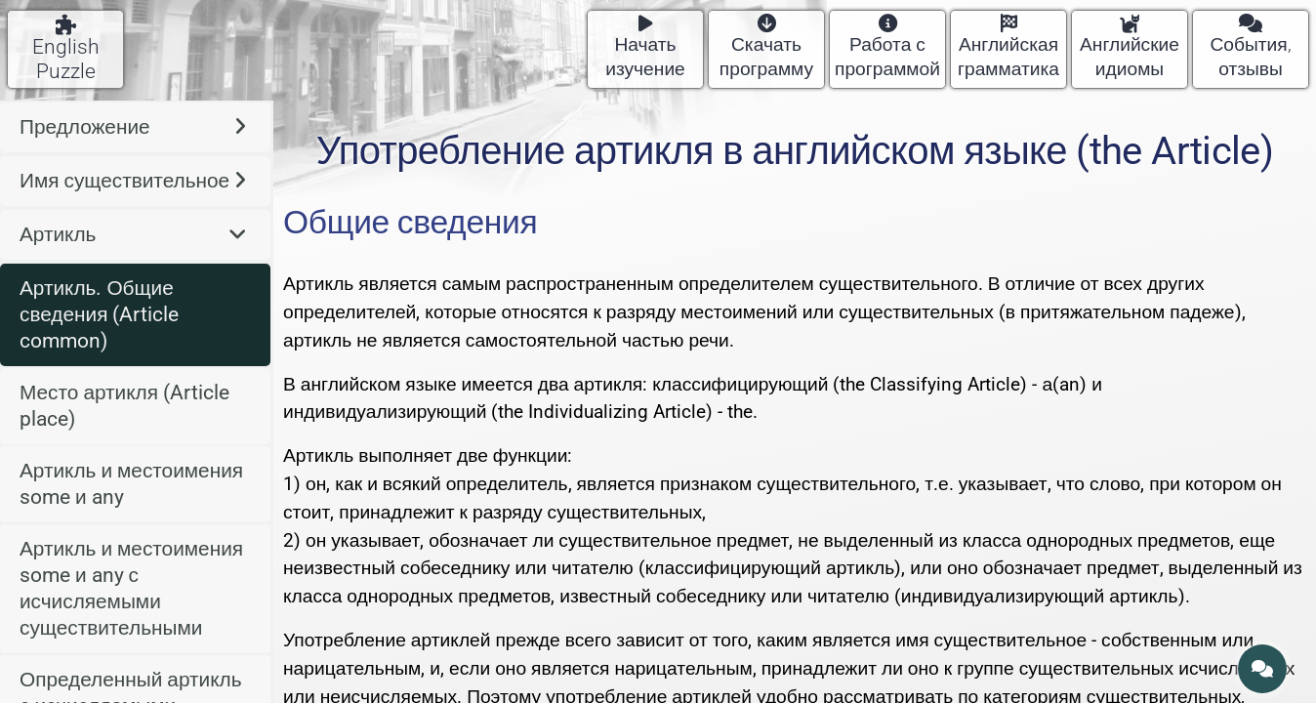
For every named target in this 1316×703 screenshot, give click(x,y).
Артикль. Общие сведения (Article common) (99, 314)
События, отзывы (1250, 47)
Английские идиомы (1129, 47)
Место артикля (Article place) (124, 406)
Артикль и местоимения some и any (131, 484)
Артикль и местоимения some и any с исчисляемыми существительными (131, 588)
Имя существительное (133, 180)
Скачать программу (766, 47)
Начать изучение (645, 47)
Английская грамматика (1008, 47)
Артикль (133, 234)
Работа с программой (887, 47)
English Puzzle (66, 49)
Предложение (133, 127)
